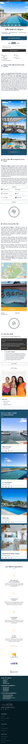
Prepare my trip (3, 723)
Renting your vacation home (5, 733)
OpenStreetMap (20, 278)
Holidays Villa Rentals (6, 676)
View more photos (14, 152)
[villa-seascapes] (14, 435)
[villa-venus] (14, 506)
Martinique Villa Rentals (6, 691)
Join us (2, 713)
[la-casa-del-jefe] (14, 471)
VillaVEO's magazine (4, 721)
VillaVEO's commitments (5, 711)
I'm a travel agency (4, 741)
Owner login (3, 735)
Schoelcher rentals (6, 682)
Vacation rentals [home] (4, 32)
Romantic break (5, 672)
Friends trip (4, 673)
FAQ (2, 719)
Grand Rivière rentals (6, 683)
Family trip (4, 675)
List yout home (3, 731)
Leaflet (15, 278)
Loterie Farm (17, 313)
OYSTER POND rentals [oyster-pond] (22, 32)
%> (7, 697)
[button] (10, 271)
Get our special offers (17, 0)
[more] (14, 646)
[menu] (26, 3)
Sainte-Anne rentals (6, 681)
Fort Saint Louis (4, 314)
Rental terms (13, 368)
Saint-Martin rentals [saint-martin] (13, 32)
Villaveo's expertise (4, 729)
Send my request (14, 50)
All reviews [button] (14, 363)
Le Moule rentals (5, 684)
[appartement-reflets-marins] (14, 542)
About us (2, 709)
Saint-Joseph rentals (6, 680)
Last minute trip (5, 674)
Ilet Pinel (2, 313)
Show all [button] (14, 186)
